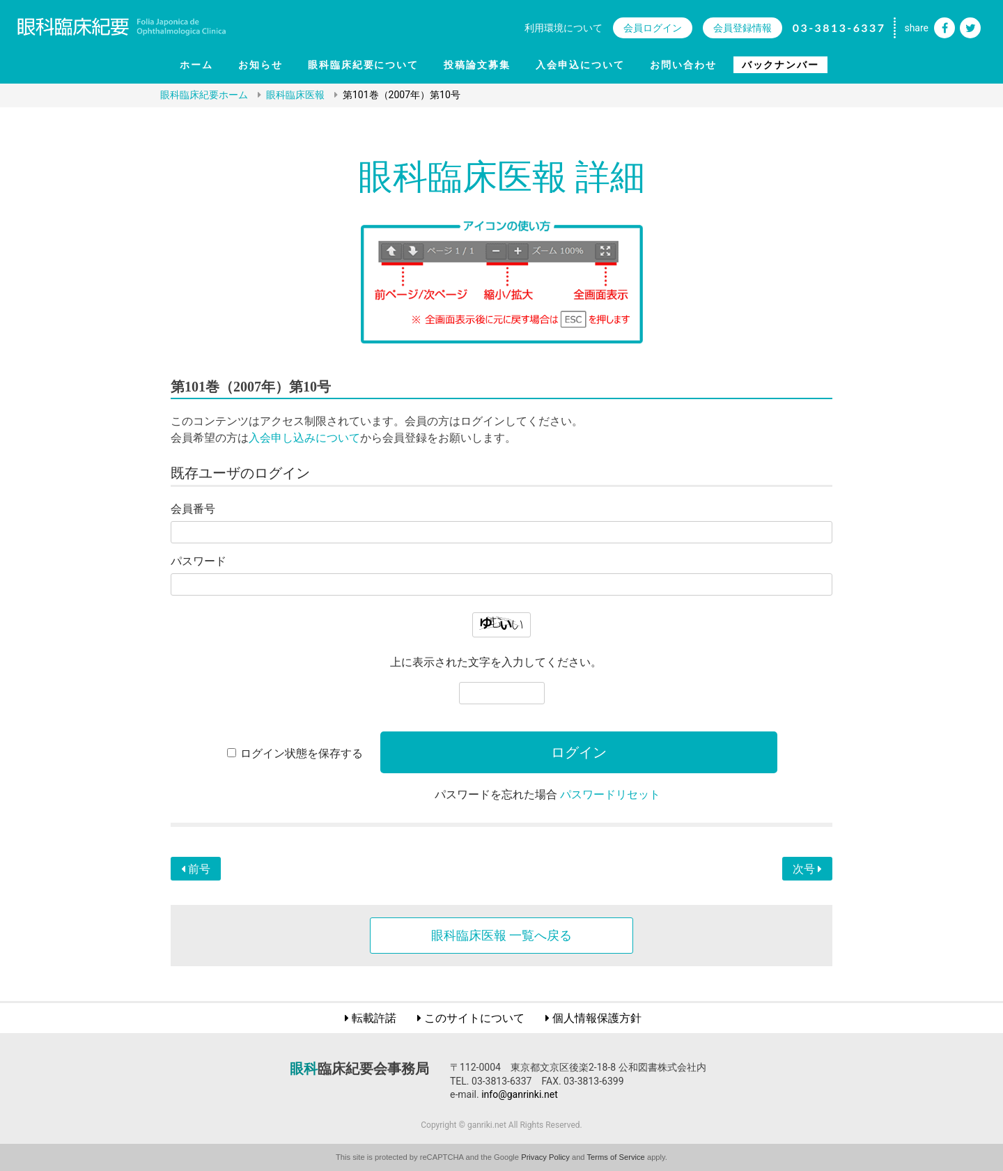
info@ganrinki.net (519, 1094)
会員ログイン (652, 27)
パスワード (198, 561)
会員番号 (193, 509)
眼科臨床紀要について (363, 64)
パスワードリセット (610, 794)
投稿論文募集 (477, 64)
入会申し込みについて (304, 437)
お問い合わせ (683, 64)
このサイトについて (474, 1018)
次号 (807, 869)
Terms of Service (616, 1157)
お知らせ (260, 64)
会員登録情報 (742, 27)
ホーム (196, 64)
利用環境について (563, 27)
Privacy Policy (545, 1157)
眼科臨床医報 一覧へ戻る (501, 935)
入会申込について (580, 64)
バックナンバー (781, 64)
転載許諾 (374, 1018)
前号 (195, 869)
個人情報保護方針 (597, 1018)
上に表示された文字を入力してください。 (496, 662)
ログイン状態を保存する (301, 753)
